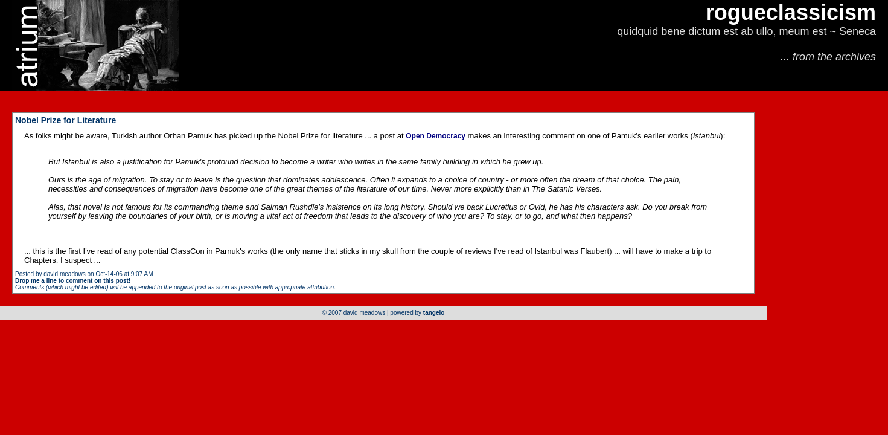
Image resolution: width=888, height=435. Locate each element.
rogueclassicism (791, 12)
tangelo (434, 312)
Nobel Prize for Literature (65, 120)
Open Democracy (435, 136)
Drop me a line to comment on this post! (72, 280)
